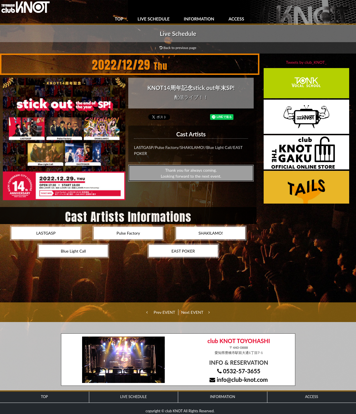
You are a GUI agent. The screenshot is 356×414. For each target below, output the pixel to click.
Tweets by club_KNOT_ (306, 62)
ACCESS (236, 18)
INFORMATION (199, 18)
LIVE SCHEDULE (154, 18)
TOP (119, 18)
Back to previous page (178, 48)
